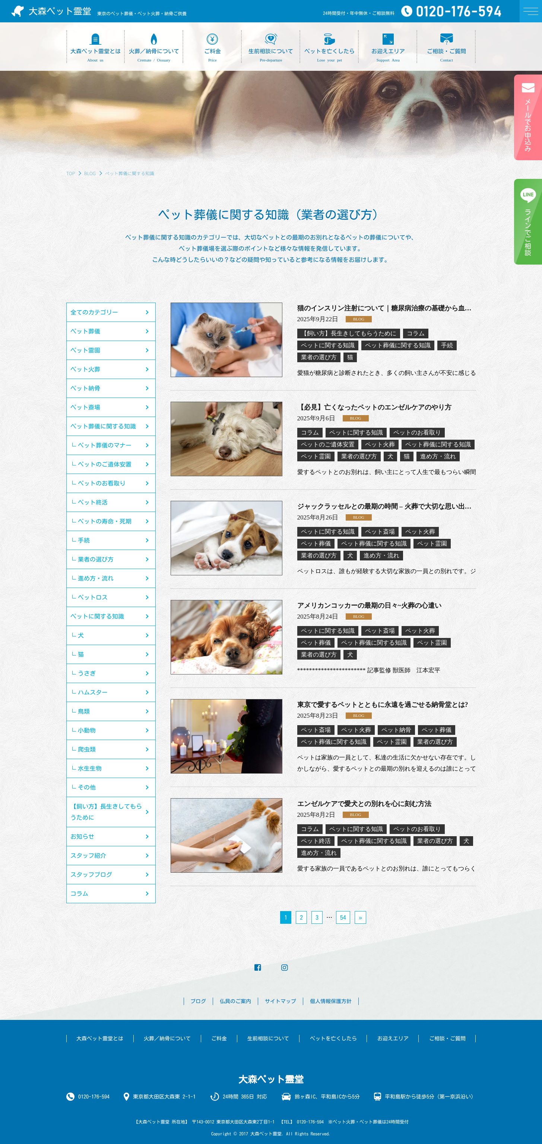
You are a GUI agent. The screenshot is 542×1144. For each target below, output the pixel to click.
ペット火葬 (85, 369)
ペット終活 (93, 502)
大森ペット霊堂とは (99, 1038)
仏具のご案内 (235, 1001)
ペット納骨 (85, 388)
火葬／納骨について (167, 1038)
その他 (87, 787)
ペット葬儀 (85, 331)
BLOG (90, 173)
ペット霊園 (85, 350)
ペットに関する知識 (97, 616)
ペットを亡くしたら (333, 1038)
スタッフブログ (91, 875)
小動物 (87, 730)
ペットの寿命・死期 (104, 521)
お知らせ (82, 837)
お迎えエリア (393, 1038)
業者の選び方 (96, 559)
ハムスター (93, 692)
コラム (79, 894)
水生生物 (90, 768)
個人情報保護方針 (331, 1001)
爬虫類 (87, 749)
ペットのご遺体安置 (104, 464)
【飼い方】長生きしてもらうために (106, 812)
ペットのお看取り (102, 483)
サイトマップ (280, 1001)
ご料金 (219, 1038)
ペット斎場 (85, 407)
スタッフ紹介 (88, 856)
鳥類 (84, 711)
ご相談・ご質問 (447, 1038)
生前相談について (268, 1038)
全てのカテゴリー (94, 312)
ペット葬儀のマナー (104, 445)
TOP (70, 173)
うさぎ (87, 673)
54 (343, 917)
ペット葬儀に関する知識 (103, 426)
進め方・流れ (96, 578)
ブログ (198, 1001)
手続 (84, 540)
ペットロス (93, 597)
